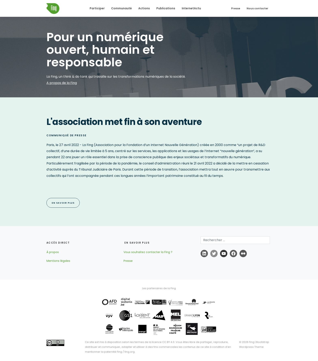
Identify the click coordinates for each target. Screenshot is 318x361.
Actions (144, 8)
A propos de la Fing (61, 83)
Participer (97, 8)
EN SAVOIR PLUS (63, 202)
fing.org (130, 351)
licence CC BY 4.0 (163, 342)
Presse (235, 8)
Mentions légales (58, 261)
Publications (165, 8)
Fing (251, 342)
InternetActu (191, 8)
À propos (52, 252)
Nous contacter (257, 8)
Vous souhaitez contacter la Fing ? (148, 252)
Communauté (121, 8)
